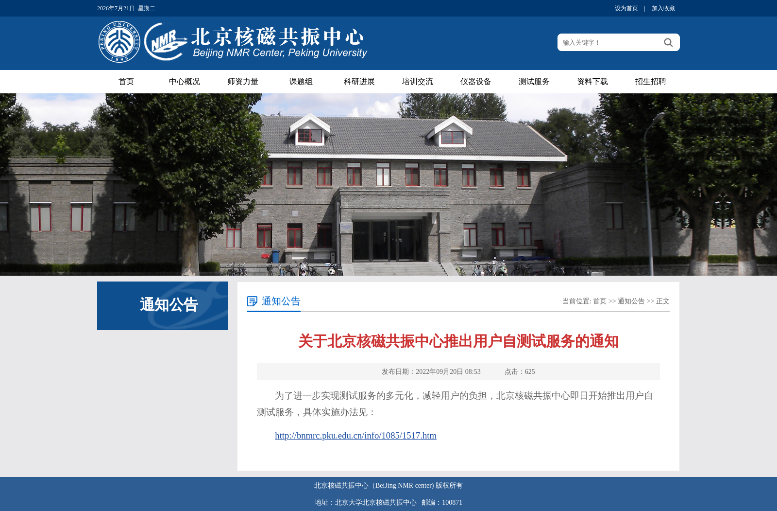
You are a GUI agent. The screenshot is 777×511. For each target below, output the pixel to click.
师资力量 (242, 81)
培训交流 (417, 81)
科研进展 (359, 81)
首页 (126, 81)
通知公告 (631, 301)
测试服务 (534, 81)
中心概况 (184, 81)
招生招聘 (650, 81)
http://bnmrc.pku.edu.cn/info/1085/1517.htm (356, 435)
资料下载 (592, 81)
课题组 (301, 81)
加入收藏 (663, 8)
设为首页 (626, 8)
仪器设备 (475, 81)
